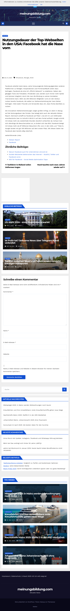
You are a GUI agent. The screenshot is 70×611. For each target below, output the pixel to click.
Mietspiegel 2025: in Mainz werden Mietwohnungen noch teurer (27, 405)
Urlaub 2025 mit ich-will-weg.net (34, 576)
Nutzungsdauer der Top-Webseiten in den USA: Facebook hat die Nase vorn (33, 44)
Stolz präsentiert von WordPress (25, 602)
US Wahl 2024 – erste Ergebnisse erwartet (27, 222)
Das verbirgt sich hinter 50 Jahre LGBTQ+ (26, 443)
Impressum (6, 576)
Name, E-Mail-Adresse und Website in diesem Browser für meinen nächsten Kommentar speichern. (31, 370)
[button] (63, 23)
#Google (26, 77)
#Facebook (19, 77)
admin (18, 225)
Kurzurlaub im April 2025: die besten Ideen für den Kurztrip (25, 425)
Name (6, 331)
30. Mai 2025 (11, 520)
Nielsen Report (14, 140)
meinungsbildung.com (35, 13)
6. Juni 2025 (11, 499)
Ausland (5, 35)
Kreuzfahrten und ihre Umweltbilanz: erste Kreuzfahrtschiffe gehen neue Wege (33, 410)
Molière (6, 466)
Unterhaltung (9, 534)
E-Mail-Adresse (9, 342)
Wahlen (35, 606)
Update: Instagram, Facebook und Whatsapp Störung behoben (39, 438)
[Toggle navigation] (33, 23)
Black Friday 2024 (9, 469)
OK (41, 4)
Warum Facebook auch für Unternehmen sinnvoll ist (28, 152)
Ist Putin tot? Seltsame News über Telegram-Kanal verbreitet (32, 241)
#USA (31, 77)
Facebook (12, 142)
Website (6, 354)
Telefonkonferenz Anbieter (13, 463)
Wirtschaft (8, 491)
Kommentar (8, 292)
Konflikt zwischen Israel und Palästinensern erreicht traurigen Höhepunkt (32, 262)
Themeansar (51, 602)
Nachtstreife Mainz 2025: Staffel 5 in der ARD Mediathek (24, 415)
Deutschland (8, 553)
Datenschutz (16, 576)
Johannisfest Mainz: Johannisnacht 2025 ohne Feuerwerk (25, 420)
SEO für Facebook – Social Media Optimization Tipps (28, 159)
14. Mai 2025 (11, 561)
